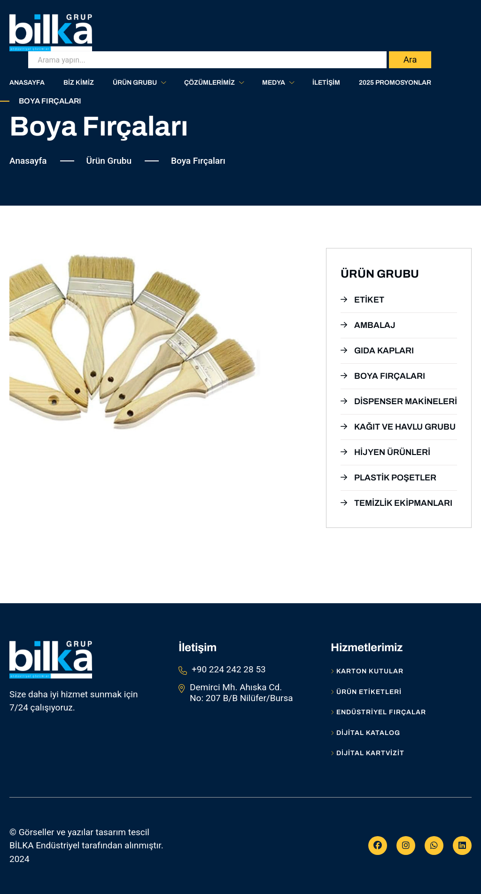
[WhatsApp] (434, 845)
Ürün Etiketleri (366, 692)
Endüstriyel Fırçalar (378, 712)
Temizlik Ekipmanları (396, 503)
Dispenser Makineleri (399, 401)
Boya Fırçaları (383, 376)
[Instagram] (405, 845)
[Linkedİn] (462, 845)
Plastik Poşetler (388, 477)
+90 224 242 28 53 (229, 669)
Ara (410, 59)
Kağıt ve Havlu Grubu (398, 426)
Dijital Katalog (365, 733)
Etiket (362, 299)
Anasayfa (28, 160)
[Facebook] (377, 845)
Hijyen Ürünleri (385, 452)
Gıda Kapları (377, 350)
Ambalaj (368, 325)
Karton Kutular (367, 671)
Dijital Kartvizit (367, 753)
